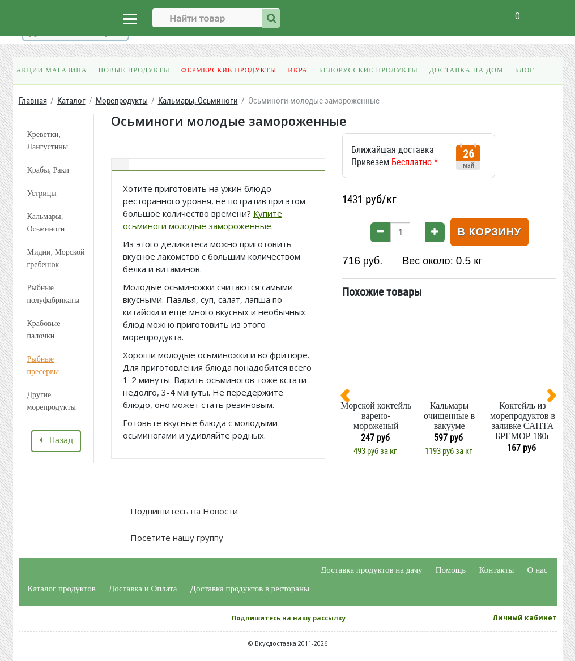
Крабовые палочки (44, 329)
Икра (297, 70)
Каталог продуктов (62, 588)
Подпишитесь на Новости (183, 511)
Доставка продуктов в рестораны (249, 588)
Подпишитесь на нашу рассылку (289, 617)
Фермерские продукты (229, 70)
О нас (537, 569)
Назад (56, 441)
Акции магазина (51, 70)
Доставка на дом (466, 70)
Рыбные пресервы (43, 365)
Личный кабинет (524, 618)
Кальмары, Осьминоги (46, 222)
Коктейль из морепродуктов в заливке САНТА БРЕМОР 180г (522, 421)
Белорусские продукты (368, 70)
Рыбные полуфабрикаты (53, 294)
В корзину (489, 232)
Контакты (496, 569)
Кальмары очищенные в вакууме (449, 416)
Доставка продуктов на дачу (371, 569)
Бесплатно (411, 162)
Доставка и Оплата (143, 588)
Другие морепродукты (51, 400)
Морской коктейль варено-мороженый (375, 416)
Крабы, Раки (48, 170)
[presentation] (349, 398)
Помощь (451, 569)
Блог (524, 70)
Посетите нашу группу (175, 537)
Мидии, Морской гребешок (56, 258)
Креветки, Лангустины (48, 140)
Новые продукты (134, 70)
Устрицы (42, 193)
